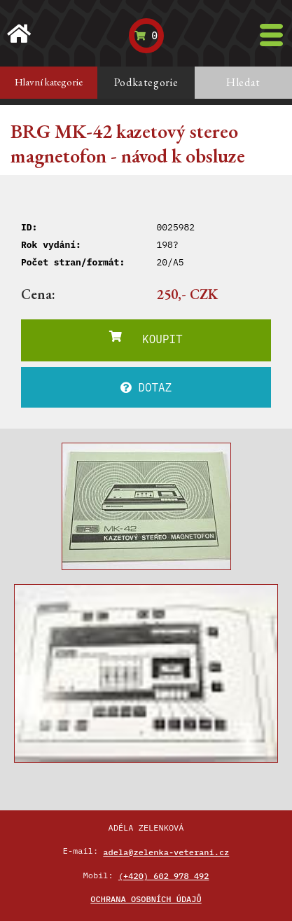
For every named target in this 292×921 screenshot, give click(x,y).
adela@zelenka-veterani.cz (166, 852)
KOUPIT (145, 338)
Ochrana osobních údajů (145, 899)
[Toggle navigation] (271, 35)
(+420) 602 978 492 (163, 876)
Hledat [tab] (243, 82)
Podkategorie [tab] (146, 82)
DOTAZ (146, 387)
